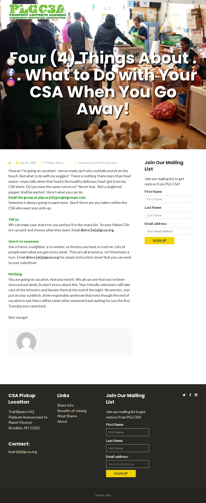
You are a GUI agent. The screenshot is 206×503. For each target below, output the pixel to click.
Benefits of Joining (72, 411)
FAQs (157, 12)
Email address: (156, 223)
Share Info (65, 405)
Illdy (108, 495)
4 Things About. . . (55, 162)
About (62, 421)
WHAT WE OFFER (128, 12)
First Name (153, 191)
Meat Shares (67, 416)
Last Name (153, 207)
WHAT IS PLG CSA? (183, 12)
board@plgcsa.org (22, 452)
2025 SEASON (96, 12)
